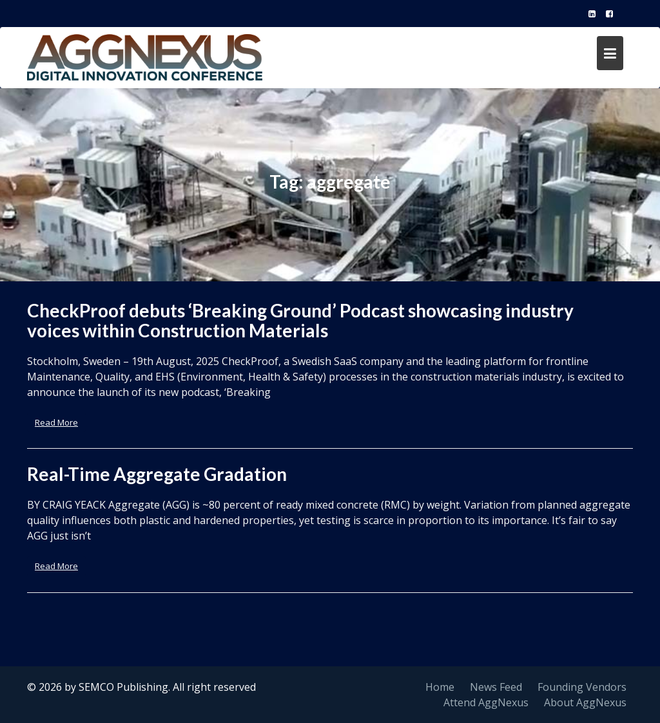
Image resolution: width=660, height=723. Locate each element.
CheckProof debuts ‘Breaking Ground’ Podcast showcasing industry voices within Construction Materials (300, 320)
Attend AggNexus (486, 702)
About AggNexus (585, 702)
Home (439, 687)
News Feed (496, 687)
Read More (56, 422)
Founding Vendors (582, 687)
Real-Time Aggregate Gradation (157, 474)
